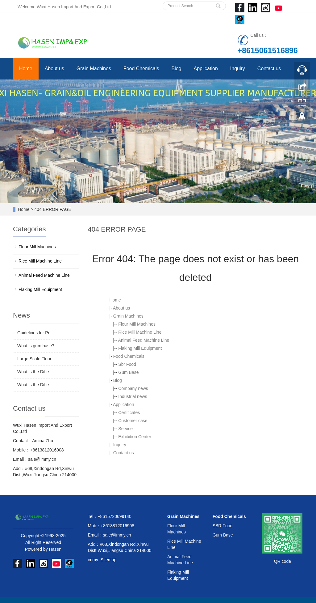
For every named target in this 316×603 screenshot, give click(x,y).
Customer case (132, 420)
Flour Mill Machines (137, 324)
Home (25, 68)
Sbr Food (127, 364)
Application (206, 68)
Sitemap (108, 559)
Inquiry (237, 68)
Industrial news (132, 396)
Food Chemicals (141, 68)
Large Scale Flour (34, 358)
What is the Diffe (33, 371)
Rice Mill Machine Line (139, 332)
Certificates (129, 412)
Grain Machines (94, 68)
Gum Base (128, 372)
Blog (176, 68)
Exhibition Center (134, 436)
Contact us (269, 68)
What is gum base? (35, 345)
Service (125, 428)
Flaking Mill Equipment (140, 348)
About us (54, 68)
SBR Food (223, 525)
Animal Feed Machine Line (143, 340)
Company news (133, 388)
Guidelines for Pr (33, 332)
